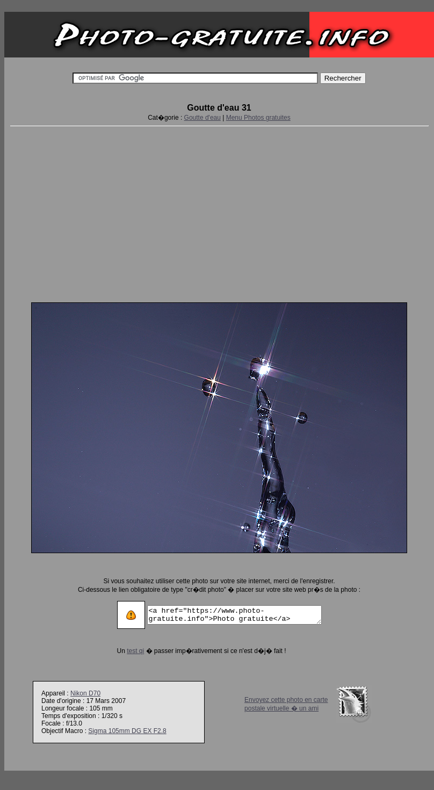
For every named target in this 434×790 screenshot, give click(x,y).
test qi (125, 651)
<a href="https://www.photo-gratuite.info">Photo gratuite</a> (234, 615)
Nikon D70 (85, 693)
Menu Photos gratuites (258, 117)
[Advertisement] (219, 212)
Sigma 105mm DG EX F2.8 (127, 731)
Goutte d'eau (202, 117)
